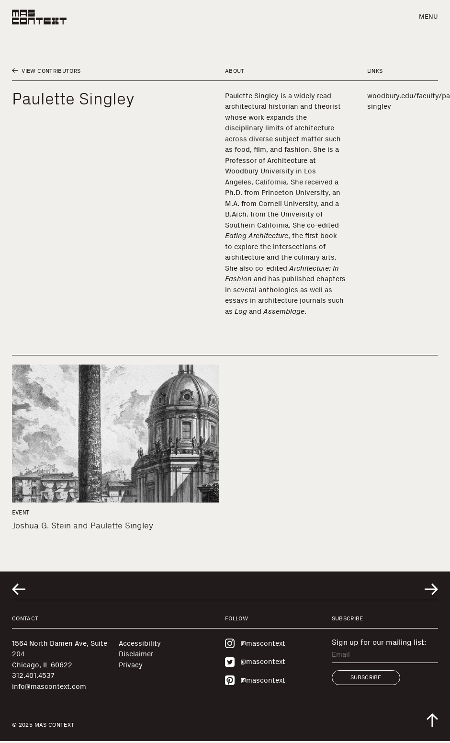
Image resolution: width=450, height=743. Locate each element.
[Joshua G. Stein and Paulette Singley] (115, 434)
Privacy (131, 665)
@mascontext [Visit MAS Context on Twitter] (255, 662)
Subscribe (366, 677)
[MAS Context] (39, 17)
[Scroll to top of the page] (432, 720)
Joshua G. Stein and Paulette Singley (82, 525)
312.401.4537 (33, 675)
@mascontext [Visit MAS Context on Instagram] (255, 643)
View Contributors (46, 71)
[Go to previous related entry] (18, 589)
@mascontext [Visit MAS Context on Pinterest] (255, 680)
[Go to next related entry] (431, 589)
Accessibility (140, 643)
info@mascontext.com (49, 686)
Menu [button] (428, 16)
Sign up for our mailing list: (379, 642)
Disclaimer (136, 654)
